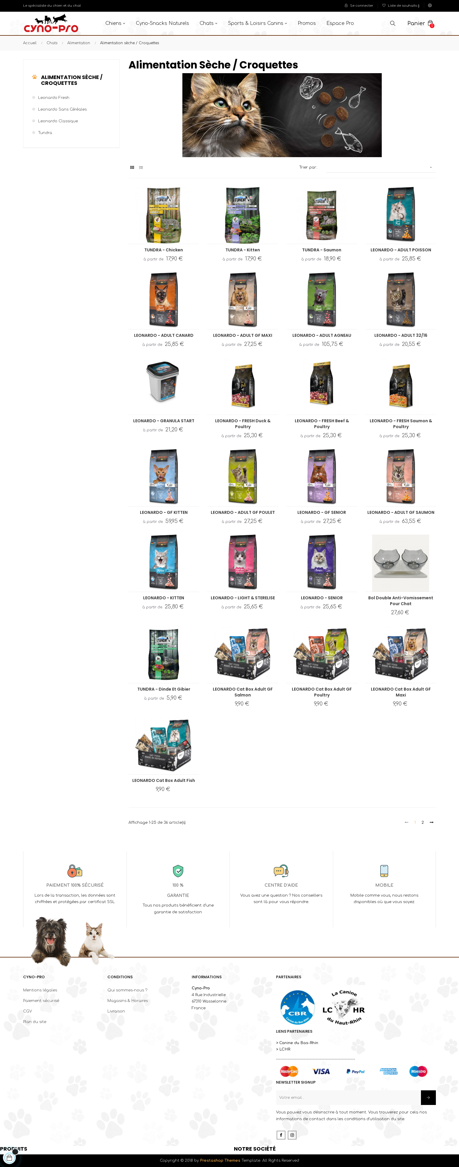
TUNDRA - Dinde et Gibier (163, 689)
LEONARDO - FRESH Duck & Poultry (242, 424)
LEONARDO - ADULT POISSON (401, 250)
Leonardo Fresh (53, 98)
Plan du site (34, 1022)
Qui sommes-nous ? (127, 990)
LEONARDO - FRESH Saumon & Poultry (401, 424)
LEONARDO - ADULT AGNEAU (321, 335)
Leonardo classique (58, 121)
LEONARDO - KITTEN (163, 598)
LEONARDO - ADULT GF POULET (243, 512)
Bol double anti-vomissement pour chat (400, 601)
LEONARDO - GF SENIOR (321, 512)
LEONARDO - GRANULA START (163, 421)
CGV (27, 1011)
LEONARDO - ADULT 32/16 (400, 335)
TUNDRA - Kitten (242, 250)
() (400, 6)
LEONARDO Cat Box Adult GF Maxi (401, 692)
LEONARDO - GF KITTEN (164, 512)
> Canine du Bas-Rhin (297, 1043)
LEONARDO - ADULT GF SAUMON (400, 512)
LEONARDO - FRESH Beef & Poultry (322, 424)
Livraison (116, 1011)
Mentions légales (40, 990)
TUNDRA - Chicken (163, 250)
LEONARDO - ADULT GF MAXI (242, 335)
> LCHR (283, 1049)
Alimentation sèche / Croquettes (71, 80)
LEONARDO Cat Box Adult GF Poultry (322, 692)
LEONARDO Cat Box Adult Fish (163, 780)
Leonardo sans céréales (62, 109)
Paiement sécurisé (41, 1001)
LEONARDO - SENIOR (322, 598)
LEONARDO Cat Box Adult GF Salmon (243, 692)
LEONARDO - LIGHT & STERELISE (243, 598)
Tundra (45, 133)
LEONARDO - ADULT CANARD (163, 335)
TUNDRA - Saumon (321, 250)
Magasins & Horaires (127, 1001)
